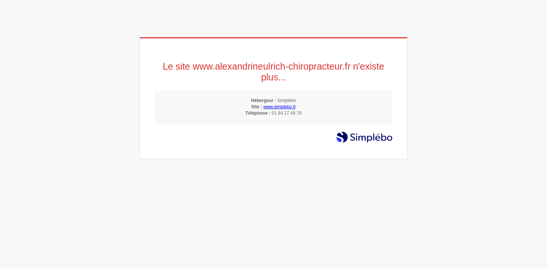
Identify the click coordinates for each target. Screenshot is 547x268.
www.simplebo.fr (279, 106)
